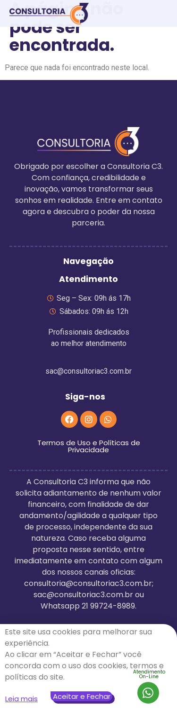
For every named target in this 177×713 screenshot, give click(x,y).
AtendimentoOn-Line (149, 674)
